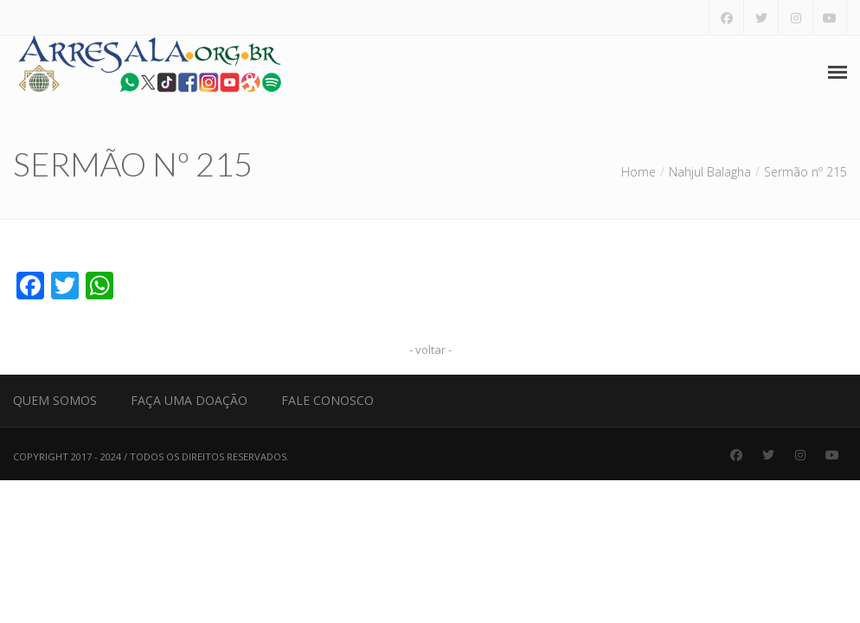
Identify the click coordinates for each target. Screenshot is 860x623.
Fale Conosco (327, 400)
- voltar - (430, 349)
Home (638, 172)
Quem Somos (55, 400)
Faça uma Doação (189, 400)
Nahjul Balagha (710, 172)
